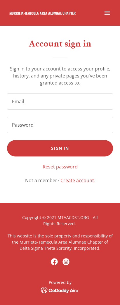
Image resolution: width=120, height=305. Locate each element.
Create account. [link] (77, 180)
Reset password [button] (60, 166)
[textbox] (60, 101)
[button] (107, 13)
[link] (44, 13)
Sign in (60, 148)
